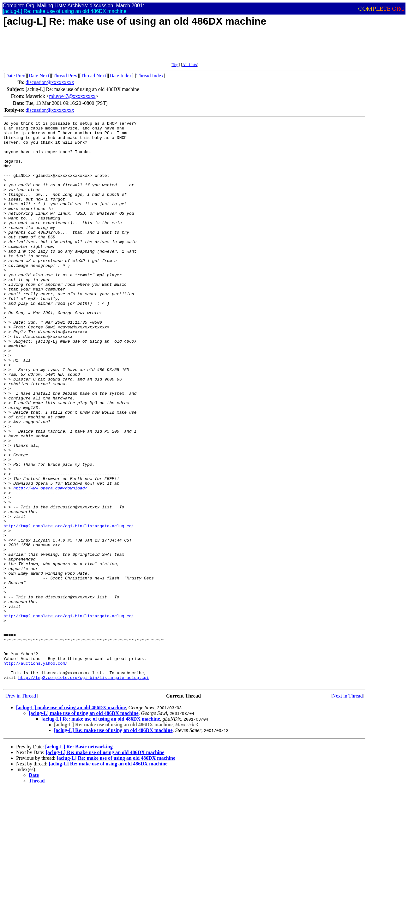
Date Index (121, 75)
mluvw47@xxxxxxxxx (72, 96)
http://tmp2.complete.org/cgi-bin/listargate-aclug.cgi (68, 607)
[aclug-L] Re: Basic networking (79, 859)
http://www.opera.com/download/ (50, 562)
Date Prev (15, 75)
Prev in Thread (21, 808)
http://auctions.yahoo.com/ (35, 772)
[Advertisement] (118, 48)
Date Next (39, 75)
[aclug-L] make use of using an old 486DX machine (71, 820)
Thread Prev (64, 75)
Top (175, 64)
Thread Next (93, 75)
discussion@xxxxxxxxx (50, 82)
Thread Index (150, 75)
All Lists (189, 64)
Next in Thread (347, 808)
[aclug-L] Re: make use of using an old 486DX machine (100, 831)
